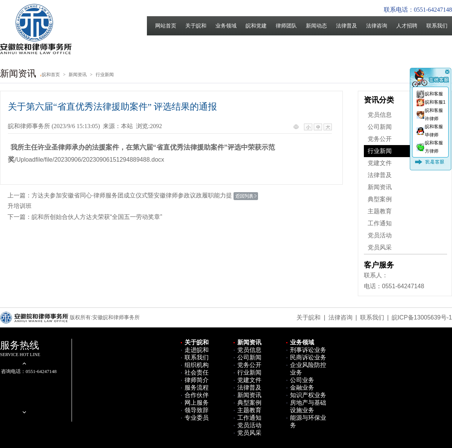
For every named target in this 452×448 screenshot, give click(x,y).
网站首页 (165, 26)
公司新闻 (380, 127)
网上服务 (197, 402)
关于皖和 (195, 26)
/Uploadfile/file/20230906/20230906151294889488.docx (89, 159)
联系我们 (436, 26)
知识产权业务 (308, 395)
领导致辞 (197, 410)
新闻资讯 (380, 187)
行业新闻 (380, 151)
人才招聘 (406, 26)
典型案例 (380, 199)
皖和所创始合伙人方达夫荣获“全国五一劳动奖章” (97, 217)
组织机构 (197, 365)
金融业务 (302, 387)
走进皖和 (197, 350)
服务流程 (197, 387)
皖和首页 (51, 74)
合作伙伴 (197, 395)
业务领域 (226, 26)
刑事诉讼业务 (308, 350)
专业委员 (197, 417)
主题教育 (380, 211)
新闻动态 (316, 26)
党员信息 (380, 115)
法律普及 (346, 26)
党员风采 (380, 247)
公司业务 (302, 380)
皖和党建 (256, 26)
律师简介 (197, 380)
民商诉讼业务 (308, 357)
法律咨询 (376, 26)
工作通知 (380, 223)
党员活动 (380, 235)
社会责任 (197, 372)
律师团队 (286, 26)
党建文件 (380, 163)
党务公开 (380, 139)
